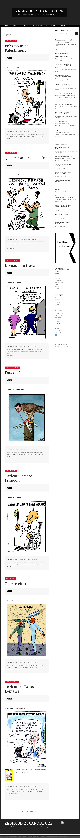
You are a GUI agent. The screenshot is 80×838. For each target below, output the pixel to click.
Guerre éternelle (19, 584)
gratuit (23, 134)
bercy (16, 791)
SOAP (56, 284)
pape (13, 244)
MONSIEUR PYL (59, 280)
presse (36, 136)
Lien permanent (12, 131)
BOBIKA (57, 288)
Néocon (57, 181)
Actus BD (62, 26)
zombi (8, 138)
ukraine (36, 244)
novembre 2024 (59, 313)
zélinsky (42, 452)
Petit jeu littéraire (66, 104)
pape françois (11, 136)
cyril (56, 66)
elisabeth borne (19, 351)
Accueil (5, 26)
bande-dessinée (33, 134)
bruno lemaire (11, 791)
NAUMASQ (57, 271)
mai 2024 (57, 326)
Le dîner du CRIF (60, 174)
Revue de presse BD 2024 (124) (64, 197)
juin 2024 (57, 324)
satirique (40, 136)
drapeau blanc (22, 244)
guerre (14, 454)
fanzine (27, 134)
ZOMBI (57, 274)
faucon (9, 454)
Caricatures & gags (40, 26)
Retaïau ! (57, 189)
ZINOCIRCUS (58, 276)
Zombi (57, 76)
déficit (20, 791)
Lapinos (57, 132)
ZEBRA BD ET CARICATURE (39, 11)
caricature (41, 134)
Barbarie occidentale (61, 56)
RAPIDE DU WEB (59, 300)
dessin (32, 136)
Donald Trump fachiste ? (62, 206)
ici (20, 772)
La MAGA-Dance (60, 216)
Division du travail (21, 265)
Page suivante (31, 811)
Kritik (53, 26)
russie (40, 244)
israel (8, 667)
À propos (15, 26)
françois (12, 564)
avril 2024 (57, 328)
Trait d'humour (66, 76)
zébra (18, 134)
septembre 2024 (59, 317)
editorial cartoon (12, 793)
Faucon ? (12, 373)
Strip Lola (25, 26)
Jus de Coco (65, 123)
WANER (57, 286)
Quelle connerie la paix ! (26, 158)
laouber (32, 667)
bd (16, 134)
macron (42, 349)
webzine (13, 134)
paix (16, 136)
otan (17, 454)
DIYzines (57, 298)
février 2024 (58, 332)
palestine (20, 136)
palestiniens (26, 136)
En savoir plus (65, 836)
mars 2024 (58, 330)
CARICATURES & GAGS (31, 131)
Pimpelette (58, 114)
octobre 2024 (58, 315)
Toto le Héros (59, 86)
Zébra (57, 44)
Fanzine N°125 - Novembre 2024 (65, 158)
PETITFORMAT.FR (59, 304)
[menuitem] (6, 26)
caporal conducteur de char (63, 55)
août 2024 (57, 319)
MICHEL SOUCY (59, 282)
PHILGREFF (57, 278)
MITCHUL (57, 302)
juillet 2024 (58, 322)
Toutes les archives (63, 335)
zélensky (9, 244)
